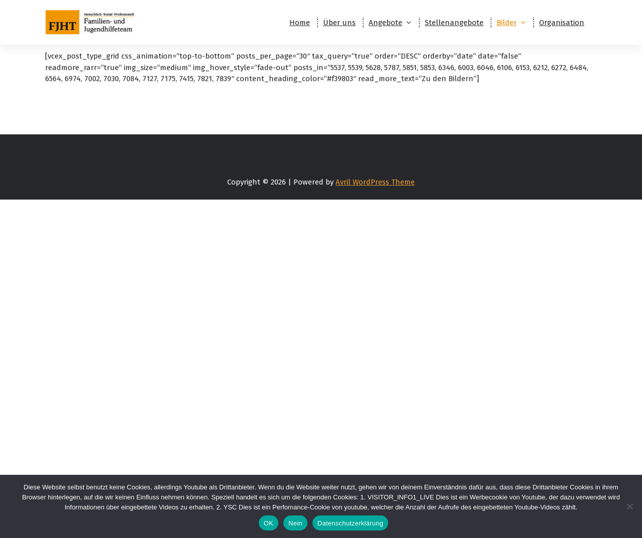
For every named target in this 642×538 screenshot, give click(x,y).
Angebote (385, 22)
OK (268, 523)
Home (299, 22)
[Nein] (629, 506)
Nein (295, 523)
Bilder (507, 22)
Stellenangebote (454, 22)
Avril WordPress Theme (375, 182)
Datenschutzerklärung (350, 523)
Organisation (561, 22)
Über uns (339, 22)
